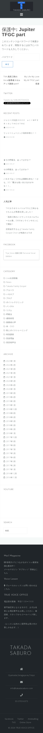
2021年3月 (11, 373)
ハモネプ (10, 294)
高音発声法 (11, 342)
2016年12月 (11, 473)
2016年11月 (11, 477)
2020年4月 (11, 385)
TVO (14, 722)
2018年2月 (11, 429)
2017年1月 (11, 469)
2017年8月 (11, 445)
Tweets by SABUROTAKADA (16, 100)
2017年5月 (11, 453)
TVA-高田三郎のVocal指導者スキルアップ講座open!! (11, 80)
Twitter (20, 719)
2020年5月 (11, 381)
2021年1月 (11, 377)
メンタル (10, 306)
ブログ (9, 298)
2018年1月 (11, 433)
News (8, 282)
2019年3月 (11, 401)
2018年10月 (11, 409)
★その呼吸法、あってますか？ (17, 160)
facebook (9, 719)
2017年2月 (11, 465)
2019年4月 (11, 397)
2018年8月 (11, 413)
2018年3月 (11, 425)
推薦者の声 (11, 322)
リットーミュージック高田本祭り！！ (20, 133)
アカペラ (10, 290)
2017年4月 (11, 457)
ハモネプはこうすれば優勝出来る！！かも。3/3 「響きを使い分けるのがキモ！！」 (21, 182)
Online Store (25, 722)
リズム (9, 310)
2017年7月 (11, 449)
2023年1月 (11, 361)
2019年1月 (11, 405)
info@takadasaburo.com (21, 688)
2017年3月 (11, 461)
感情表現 (10, 318)
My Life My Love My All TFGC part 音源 (31, 80)
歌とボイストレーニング (17, 330)
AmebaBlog (33, 719)
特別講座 (10, 334)
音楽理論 (10, 338)
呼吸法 (9, 314)
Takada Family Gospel (16, 286)
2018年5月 (11, 421)
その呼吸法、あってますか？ (16, 169)
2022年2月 (11, 365)
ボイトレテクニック (15, 302)
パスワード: (21, 57)
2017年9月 (11, 441)
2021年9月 (11, 369)
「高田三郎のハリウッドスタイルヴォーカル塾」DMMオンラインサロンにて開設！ (22, 220)
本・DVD (10, 326)
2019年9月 (11, 393)
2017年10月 (11, 437)
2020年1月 (11, 389)
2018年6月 (11, 417)
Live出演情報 (12, 278)
